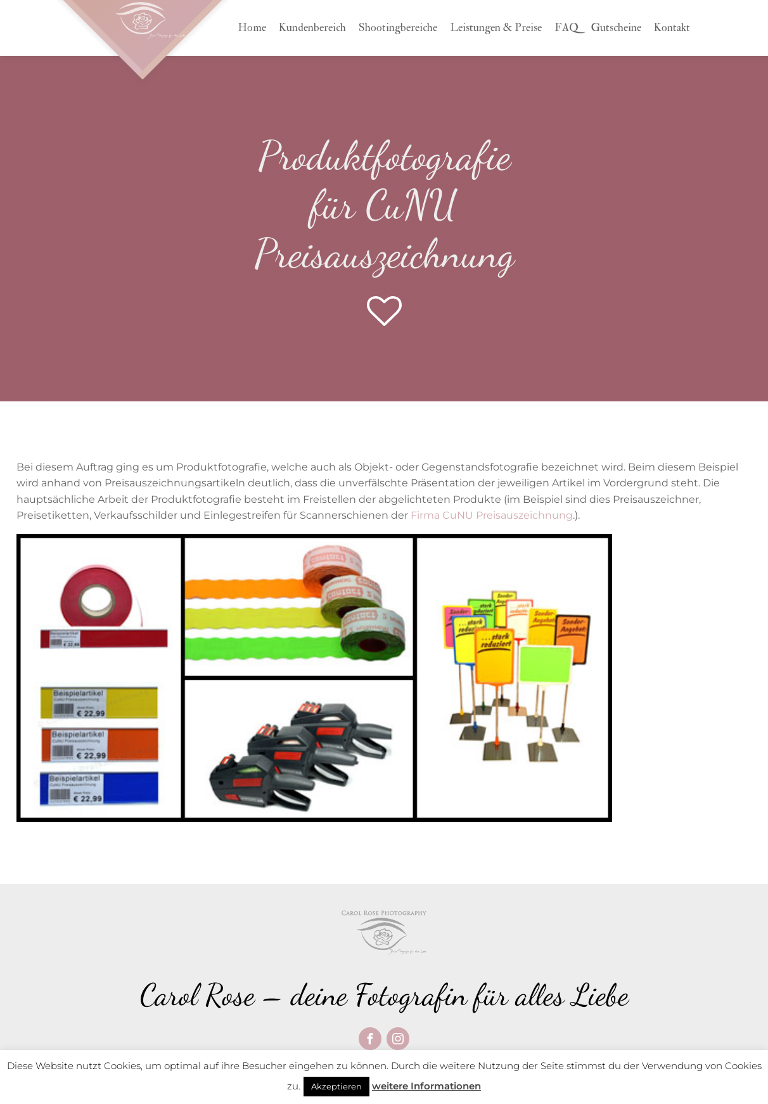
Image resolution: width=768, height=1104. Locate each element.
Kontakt (672, 27)
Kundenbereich (312, 27)
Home (252, 27)
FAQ (566, 27)
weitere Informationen (426, 1086)
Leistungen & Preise (496, 27)
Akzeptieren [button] (336, 1086)
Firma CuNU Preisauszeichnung (492, 515)
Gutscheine (616, 27)
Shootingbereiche (398, 27)
